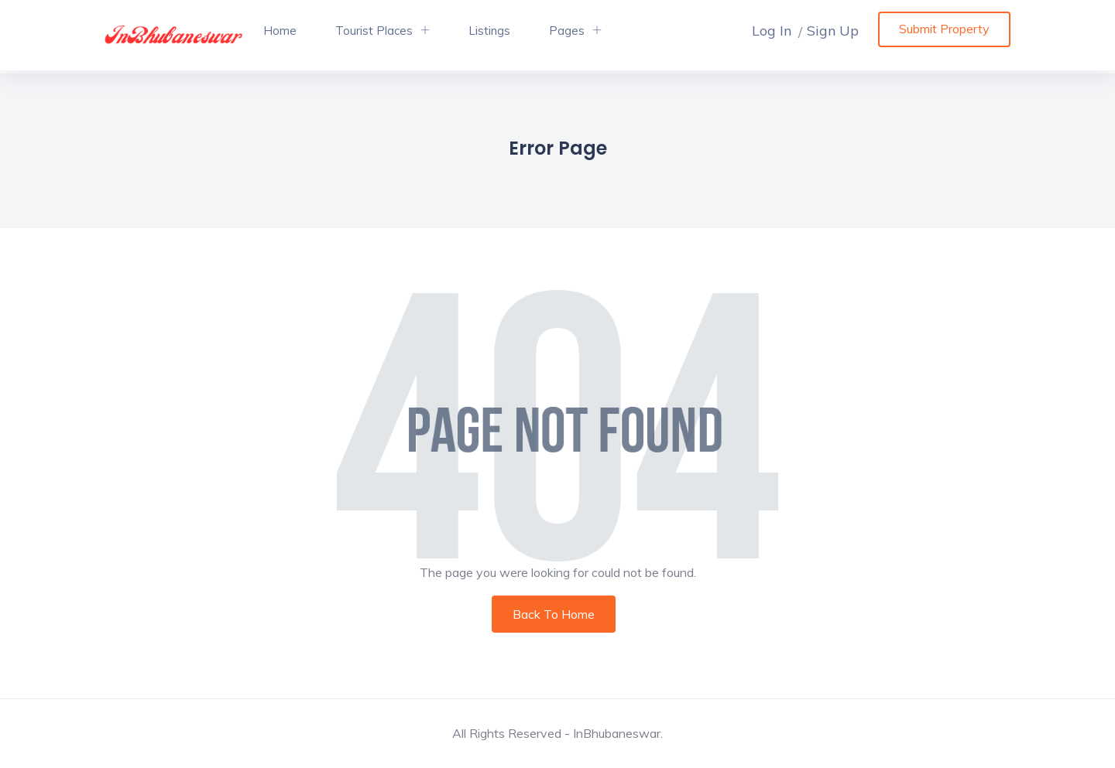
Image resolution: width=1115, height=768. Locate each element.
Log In (771, 30)
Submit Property (944, 28)
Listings (489, 30)
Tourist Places (374, 30)
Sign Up (833, 30)
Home (280, 30)
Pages (567, 30)
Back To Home (554, 614)
